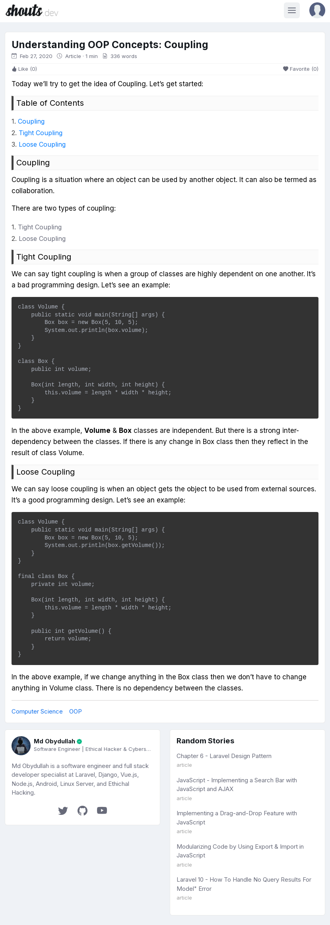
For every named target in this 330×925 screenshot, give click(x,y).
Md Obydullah (54, 741)
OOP (75, 711)
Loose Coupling (42, 144)
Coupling (31, 121)
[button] (317, 10)
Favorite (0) (300, 69)
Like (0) (24, 69)
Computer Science (37, 711)
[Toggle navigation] (292, 10)
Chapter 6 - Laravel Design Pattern (224, 756)
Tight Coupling (40, 133)
